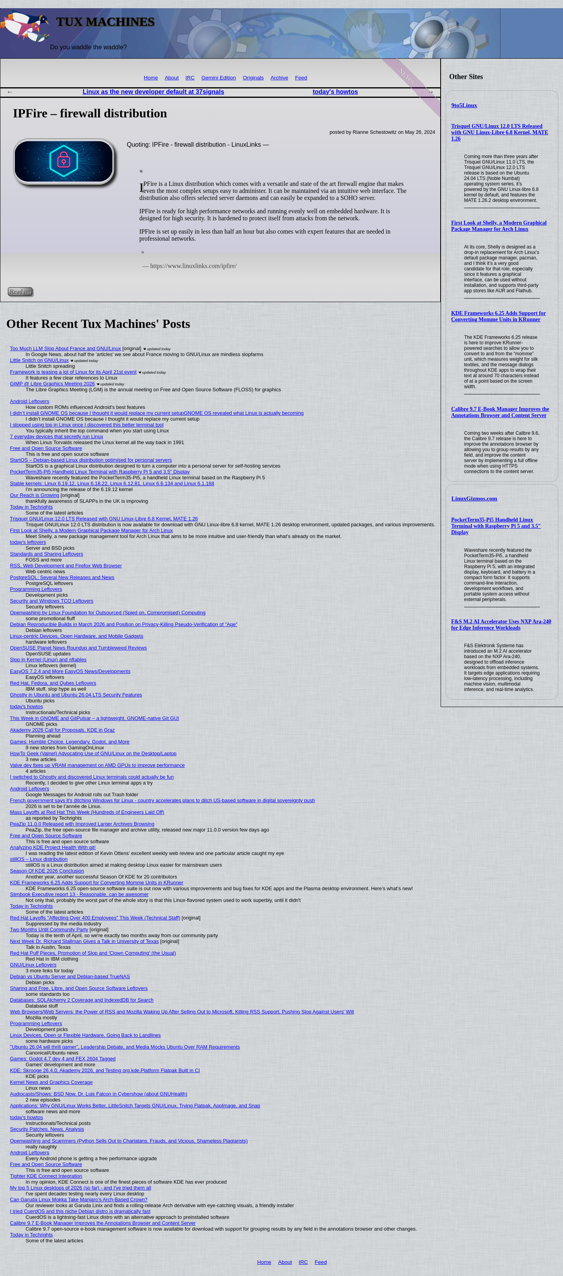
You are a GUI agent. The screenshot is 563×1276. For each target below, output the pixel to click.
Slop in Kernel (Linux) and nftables (48, 659)
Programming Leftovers (36, 589)
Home (151, 78)
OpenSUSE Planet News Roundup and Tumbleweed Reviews (78, 648)
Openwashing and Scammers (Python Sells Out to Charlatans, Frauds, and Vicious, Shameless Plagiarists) (129, 1141)
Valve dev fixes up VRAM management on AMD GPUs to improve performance (97, 765)
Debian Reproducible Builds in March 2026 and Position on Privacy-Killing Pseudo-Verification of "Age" (124, 624)
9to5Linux (464, 105)
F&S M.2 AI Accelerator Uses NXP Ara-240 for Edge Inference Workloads (501, 625)
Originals (253, 78)
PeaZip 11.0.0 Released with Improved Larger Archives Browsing (82, 824)
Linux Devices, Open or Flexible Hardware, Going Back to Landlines (85, 1035)
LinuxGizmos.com (474, 498)
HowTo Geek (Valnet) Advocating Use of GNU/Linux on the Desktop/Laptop (93, 753)
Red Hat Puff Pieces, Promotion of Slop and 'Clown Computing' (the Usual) (93, 953)
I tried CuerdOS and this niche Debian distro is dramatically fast (80, 1211)
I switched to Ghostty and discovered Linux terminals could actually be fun (92, 777)
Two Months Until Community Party (49, 929)
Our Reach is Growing (34, 495)
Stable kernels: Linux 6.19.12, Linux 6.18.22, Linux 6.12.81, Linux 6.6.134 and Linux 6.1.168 (112, 483)
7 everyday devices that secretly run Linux (56, 436)
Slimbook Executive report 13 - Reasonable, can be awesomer (79, 894)
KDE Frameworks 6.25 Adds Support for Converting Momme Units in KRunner (498, 316)
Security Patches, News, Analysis (47, 1129)
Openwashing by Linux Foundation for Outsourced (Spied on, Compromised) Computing (108, 613)
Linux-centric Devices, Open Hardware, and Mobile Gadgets (76, 636)
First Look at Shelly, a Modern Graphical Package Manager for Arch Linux (499, 226)
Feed (301, 78)
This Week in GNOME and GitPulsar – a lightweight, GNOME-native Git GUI (94, 718)
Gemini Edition (218, 78)
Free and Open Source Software (46, 448)
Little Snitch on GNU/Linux (39, 360)
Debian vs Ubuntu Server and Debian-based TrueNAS (70, 976)
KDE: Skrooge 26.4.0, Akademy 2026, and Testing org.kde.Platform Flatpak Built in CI (105, 1070)
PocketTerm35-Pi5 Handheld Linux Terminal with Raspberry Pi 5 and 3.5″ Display (496, 526)
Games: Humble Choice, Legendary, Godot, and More (70, 742)
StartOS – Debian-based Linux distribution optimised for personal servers (91, 460)
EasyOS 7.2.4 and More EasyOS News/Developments (70, 671)
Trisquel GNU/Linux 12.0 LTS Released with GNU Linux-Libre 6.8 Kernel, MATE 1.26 (499, 132)
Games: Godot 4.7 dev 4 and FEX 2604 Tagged (63, 1059)
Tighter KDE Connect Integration (46, 1176)
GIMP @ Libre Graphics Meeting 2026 (52, 384)
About (172, 78)
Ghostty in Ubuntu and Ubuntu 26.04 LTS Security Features (76, 695)
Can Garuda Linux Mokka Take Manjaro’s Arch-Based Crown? (79, 1199)
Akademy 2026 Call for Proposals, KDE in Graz (62, 730)
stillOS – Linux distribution (39, 859)
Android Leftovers (29, 401)
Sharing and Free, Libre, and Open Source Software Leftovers (79, 988)
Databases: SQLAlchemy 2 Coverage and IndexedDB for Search (82, 1000)
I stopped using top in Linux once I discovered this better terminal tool (87, 425)
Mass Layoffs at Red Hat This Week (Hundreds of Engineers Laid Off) (87, 812)
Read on (20, 291)
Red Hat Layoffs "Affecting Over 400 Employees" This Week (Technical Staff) (95, 918)
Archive (279, 78)
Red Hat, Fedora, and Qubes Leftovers (53, 683)
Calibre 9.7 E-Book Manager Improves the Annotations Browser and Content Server (500, 412)
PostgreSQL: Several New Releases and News (62, 577)
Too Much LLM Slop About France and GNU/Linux (65, 348)
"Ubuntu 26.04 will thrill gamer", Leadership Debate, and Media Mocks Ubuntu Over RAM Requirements (125, 1047)
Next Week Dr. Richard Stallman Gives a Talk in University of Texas (84, 941)
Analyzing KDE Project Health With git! (53, 847)
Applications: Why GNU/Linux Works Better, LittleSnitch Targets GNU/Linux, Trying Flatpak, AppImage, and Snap (135, 1106)
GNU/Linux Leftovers (33, 965)
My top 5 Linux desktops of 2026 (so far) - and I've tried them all (80, 1188)
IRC (189, 78)
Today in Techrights (31, 507)
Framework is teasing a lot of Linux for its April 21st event (73, 372)
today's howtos (335, 91)
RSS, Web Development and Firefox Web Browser (66, 566)
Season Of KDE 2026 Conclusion (47, 871)
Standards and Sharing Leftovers (46, 554)
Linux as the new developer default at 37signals (153, 91)
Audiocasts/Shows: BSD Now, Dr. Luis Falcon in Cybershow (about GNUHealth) (98, 1094)
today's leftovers (28, 542)
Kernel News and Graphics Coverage (51, 1082)
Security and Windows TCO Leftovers (51, 601)
